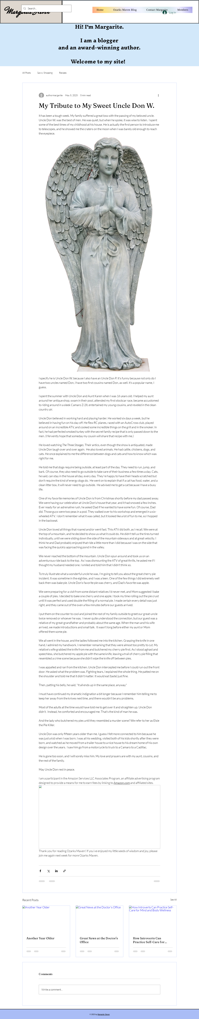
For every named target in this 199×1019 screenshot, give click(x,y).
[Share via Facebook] (40, 870)
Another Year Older (40, 938)
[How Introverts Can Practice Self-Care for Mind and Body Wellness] (153, 919)
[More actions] (158, 95)
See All (173, 899)
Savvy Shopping (45, 72)
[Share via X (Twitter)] (48, 870)
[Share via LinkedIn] (56, 870)
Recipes (62, 72)
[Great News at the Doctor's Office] (99, 919)
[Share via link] (64, 870)
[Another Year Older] (46, 919)
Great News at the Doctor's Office (99, 940)
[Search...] (46, 8)
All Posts (26, 72)
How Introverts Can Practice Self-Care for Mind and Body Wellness (150, 940)
